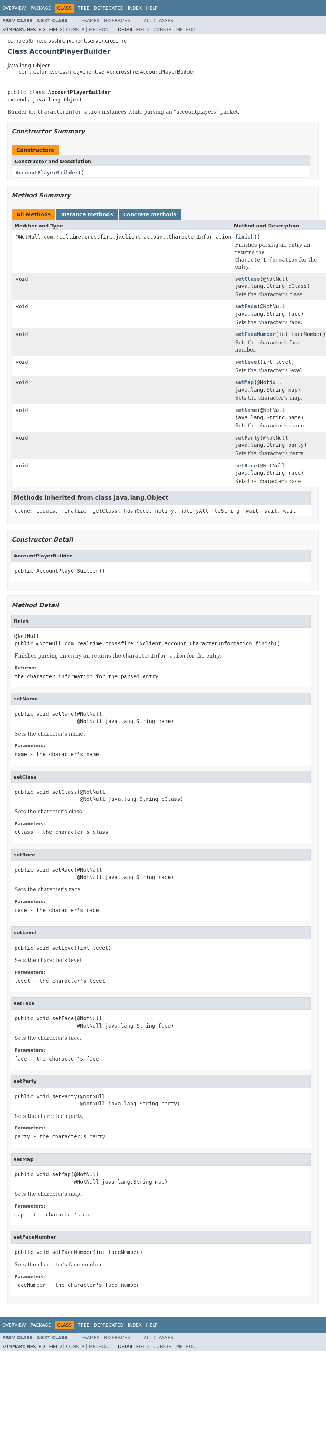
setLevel (247, 362)
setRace (246, 466)
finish (244, 237)
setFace (246, 306)
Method (99, 29)
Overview (14, 8)
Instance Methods (87, 214)
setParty (247, 438)
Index (135, 8)
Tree (83, 8)
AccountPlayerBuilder (47, 173)
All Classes (158, 20)
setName (246, 410)
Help (152, 8)
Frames (91, 20)
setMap (244, 382)
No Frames (117, 20)
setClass (247, 279)
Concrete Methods (150, 214)
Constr (75, 29)
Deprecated (109, 8)
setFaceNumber (255, 334)
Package (40, 8)
